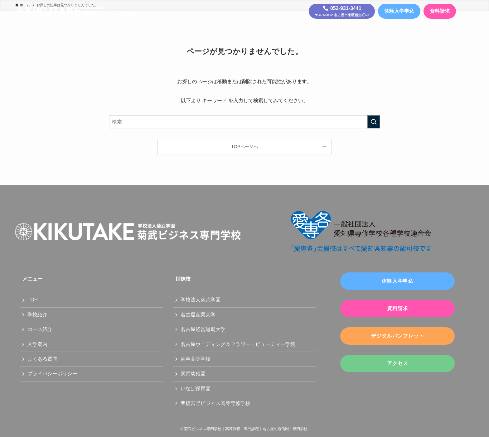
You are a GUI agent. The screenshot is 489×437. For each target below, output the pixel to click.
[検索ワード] (244, 121)
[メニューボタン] (466, 11)
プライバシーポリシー (52, 373)
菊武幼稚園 (193, 373)
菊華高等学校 (196, 359)
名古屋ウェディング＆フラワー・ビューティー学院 (238, 344)
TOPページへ (244, 146)
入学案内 (37, 344)
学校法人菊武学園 (200, 299)
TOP (32, 299)
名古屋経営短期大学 (203, 329)
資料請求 (440, 11)
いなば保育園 (196, 388)
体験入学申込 (399, 11)
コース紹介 (39, 329)
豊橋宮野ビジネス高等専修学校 (215, 403)
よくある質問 (42, 359)
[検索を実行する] (373, 121)
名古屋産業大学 (198, 314)
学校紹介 (37, 314)
